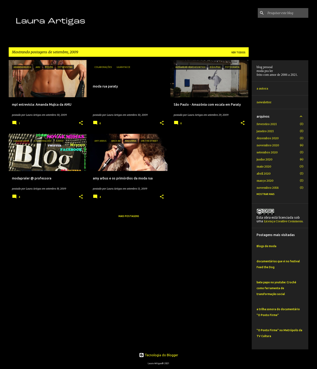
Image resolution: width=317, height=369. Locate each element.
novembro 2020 (268, 145)
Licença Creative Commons (283, 221)
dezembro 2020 (268, 138)
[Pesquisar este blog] (287, 13)
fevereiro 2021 (267, 124)
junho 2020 (264, 159)
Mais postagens (128, 216)
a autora (262, 88)
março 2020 (265, 180)
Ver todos (238, 52)
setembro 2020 (267, 152)
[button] (80, 123)
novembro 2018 (268, 188)
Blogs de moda (266, 246)
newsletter (264, 102)
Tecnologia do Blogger (158, 355)
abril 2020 (264, 173)
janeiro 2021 (265, 131)
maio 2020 (264, 166)
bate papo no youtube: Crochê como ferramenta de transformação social (276, 288)
